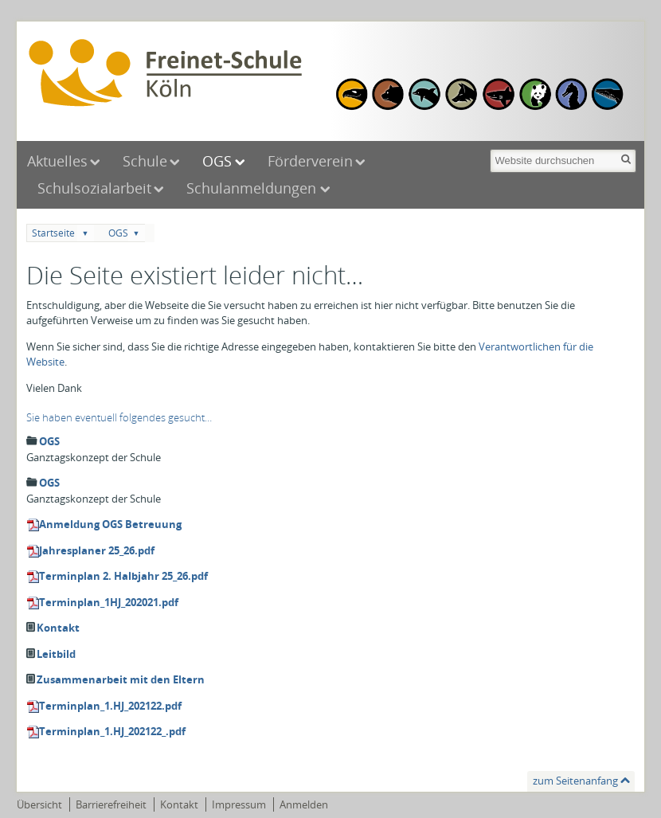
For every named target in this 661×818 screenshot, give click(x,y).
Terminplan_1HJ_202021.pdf (108, 602)
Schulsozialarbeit (94, 188)
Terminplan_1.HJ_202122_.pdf (112, 731)
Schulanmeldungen (253, 188)
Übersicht (39, 804)
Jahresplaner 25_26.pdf (96, 550)
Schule (145, 160)
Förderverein (310, 160)
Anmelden (304, 804)
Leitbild (56, 654)
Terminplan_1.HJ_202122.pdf (110, 706)
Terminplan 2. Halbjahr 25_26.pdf (123, 576)
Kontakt (58, 627)
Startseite (53, 233)
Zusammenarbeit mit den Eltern (121, 679)
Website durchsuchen (489, 147)
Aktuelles (57, 160)
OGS (217, 160)
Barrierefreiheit (111, 804)
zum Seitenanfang (575, 780)
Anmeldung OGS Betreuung (110, 524)
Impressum (239, 804)
